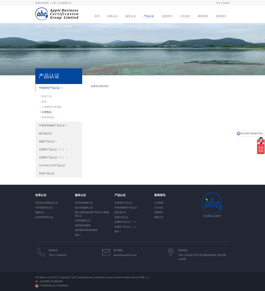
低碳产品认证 (48, 141)
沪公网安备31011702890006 (53, 285)
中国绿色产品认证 (50, 87)
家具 (43, 101)
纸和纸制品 (47, 117)
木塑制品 (46, 112)
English (226, 3)
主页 (48, 26)
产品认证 (57, 26)
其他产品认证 (47, 173)
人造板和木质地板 (51, 106)
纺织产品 (46, 96)
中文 (218, 3)
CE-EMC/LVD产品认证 (52, 165)
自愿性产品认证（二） (53, 157)
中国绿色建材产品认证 (53, 125)
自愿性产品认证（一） (53, 149)
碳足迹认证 (45, 133)
